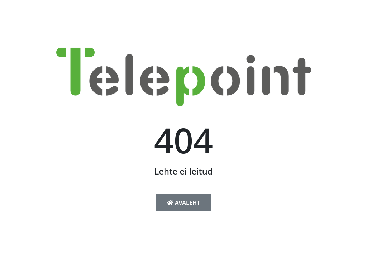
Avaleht (183, 203)
